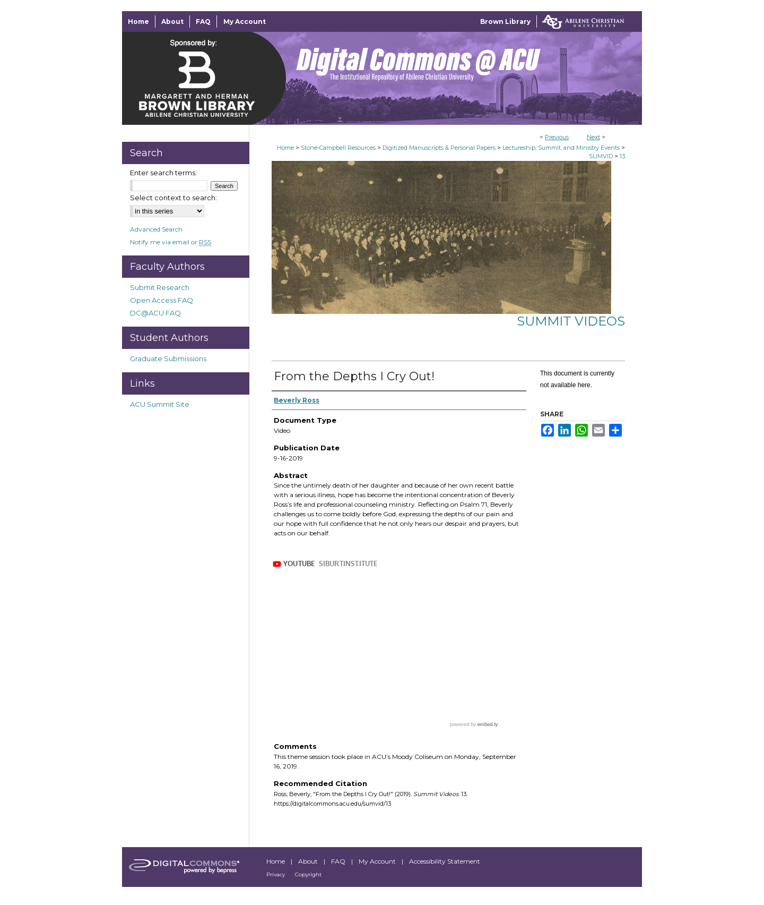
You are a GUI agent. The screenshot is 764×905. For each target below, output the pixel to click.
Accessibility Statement (444, 861)
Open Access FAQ (161, 300)
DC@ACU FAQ (155, 313)
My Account (378, 861)
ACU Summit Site (159, 404)
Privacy (276, 874)
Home (285, 147)
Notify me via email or (170, 242)
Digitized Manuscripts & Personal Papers (439, 147)
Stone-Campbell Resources (338, 147)
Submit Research (159, 287)
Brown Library (505, 21)
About (308, 861)
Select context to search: (173, 197)
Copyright (308, 874)
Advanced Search (156, 229)
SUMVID (601, 156)
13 (622, 156)
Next (593, 137)
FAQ (339, 861)
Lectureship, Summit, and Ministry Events (561, 147)
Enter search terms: (163, 172)
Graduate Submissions (168, 358)
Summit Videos (571, 321)
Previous (557, 137)
